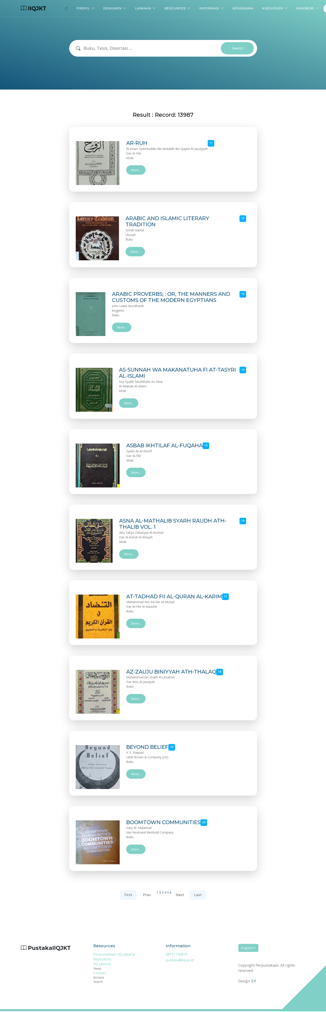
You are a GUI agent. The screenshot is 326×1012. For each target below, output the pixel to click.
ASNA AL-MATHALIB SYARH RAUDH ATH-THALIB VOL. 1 (174, 524)
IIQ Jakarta (102, 964)
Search (237, 48)
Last (198, 895)
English (247, 948)
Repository (102, 959)
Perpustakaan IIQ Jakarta (114, 955)
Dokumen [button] (112, 8)
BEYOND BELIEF (148, 747)
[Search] (152, 48)
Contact (99, 973)
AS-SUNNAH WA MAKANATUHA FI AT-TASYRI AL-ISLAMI (169, 373)
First (128, 895)
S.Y (253, 981)
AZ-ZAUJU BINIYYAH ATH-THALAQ (173, 672)
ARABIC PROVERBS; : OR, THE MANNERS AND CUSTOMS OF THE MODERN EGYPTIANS (174, 297)
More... (136, 170)
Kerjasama (243, 8)
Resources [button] (175, 8)
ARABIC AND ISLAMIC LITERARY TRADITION (168, 221)
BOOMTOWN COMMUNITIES (165, 823)
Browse (98, 978)
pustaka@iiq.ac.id (180, 960)
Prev (147, 895)
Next (180, 895)
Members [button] (305, 8)
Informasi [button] (209, 8)
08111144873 (176, 955)
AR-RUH (137, 143)
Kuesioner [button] (272, 8)
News (97, 969)
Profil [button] (83, 8)
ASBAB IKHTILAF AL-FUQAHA (167, 446)
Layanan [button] (143, 8)
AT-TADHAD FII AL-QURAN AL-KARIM (177, 597)
